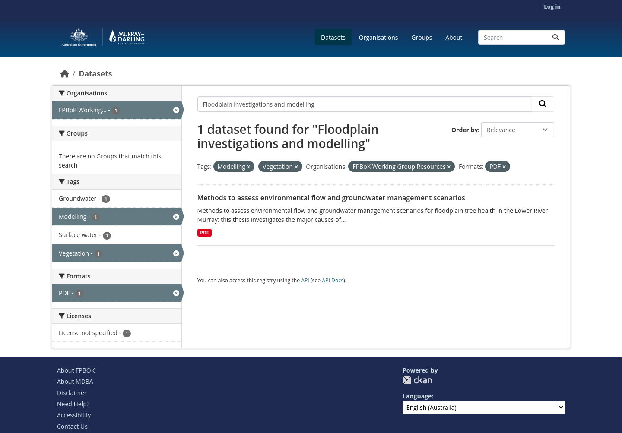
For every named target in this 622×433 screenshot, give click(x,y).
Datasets (333, 37)
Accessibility (74, 415)
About (453, 37)
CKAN (417, 380)
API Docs (332, 280)
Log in (552, 6)
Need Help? (73, 404)
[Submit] (555, 37)
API (305, 280)
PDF (204, 233)
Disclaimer (71, 393)
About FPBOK (76, 370)
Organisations (378, 37)
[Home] (64, 73)
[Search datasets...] (521, 37)
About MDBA (75, 381)
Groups (421, 37)
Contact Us (72, 426)
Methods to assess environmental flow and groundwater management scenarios (331, 197)
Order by (464, 130)
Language (417, 396)
